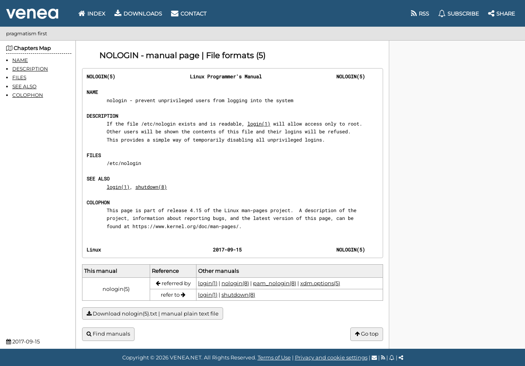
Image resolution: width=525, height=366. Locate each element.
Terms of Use (274, 357)
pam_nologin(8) (274, 283)
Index (91, 13)
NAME (20, 60)
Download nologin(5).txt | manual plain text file (153, 313)
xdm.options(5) (320, 283)
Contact (188, 13)
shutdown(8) (151, 186)
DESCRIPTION (30, 69)
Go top (367, 333)
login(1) (258, 123)
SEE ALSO (24, 86)
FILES (19, 77)
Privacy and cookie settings (331, 357)
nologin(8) (235, 283)
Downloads (138, 13)
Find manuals (108, 333)
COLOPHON (27, 95)
